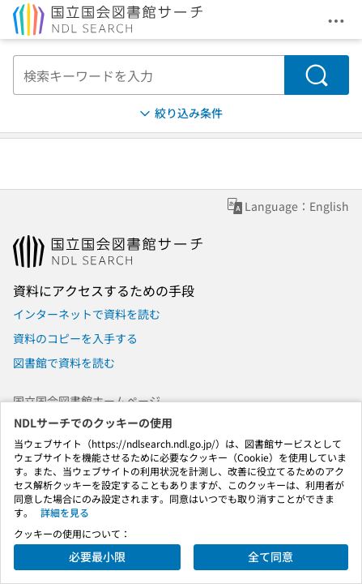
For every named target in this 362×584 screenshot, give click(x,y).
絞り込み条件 (180, 113)
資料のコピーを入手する (75, 338)
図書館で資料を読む (64, 362)
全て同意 (270, 556)
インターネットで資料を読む (86, 314)
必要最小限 (97, 556)
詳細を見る (64, 512)
